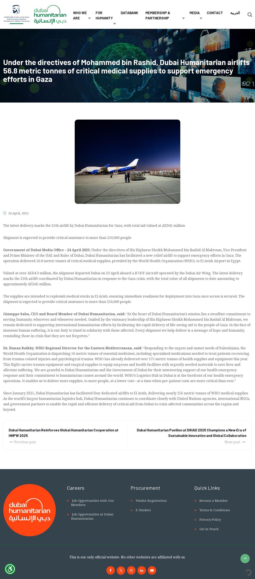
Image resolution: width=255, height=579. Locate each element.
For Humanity (104, 15)
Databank (129, 13)
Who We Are (80, 15)
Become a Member (213, 500)
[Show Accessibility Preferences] (10, 569)
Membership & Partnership (157, 15)
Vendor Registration (151, 500)
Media (195, 13)
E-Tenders (143, 510)
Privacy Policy (210, 519)
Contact (215, 13)
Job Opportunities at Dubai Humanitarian (92, 516)
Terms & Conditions (214, 510)
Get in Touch (209, 529)
